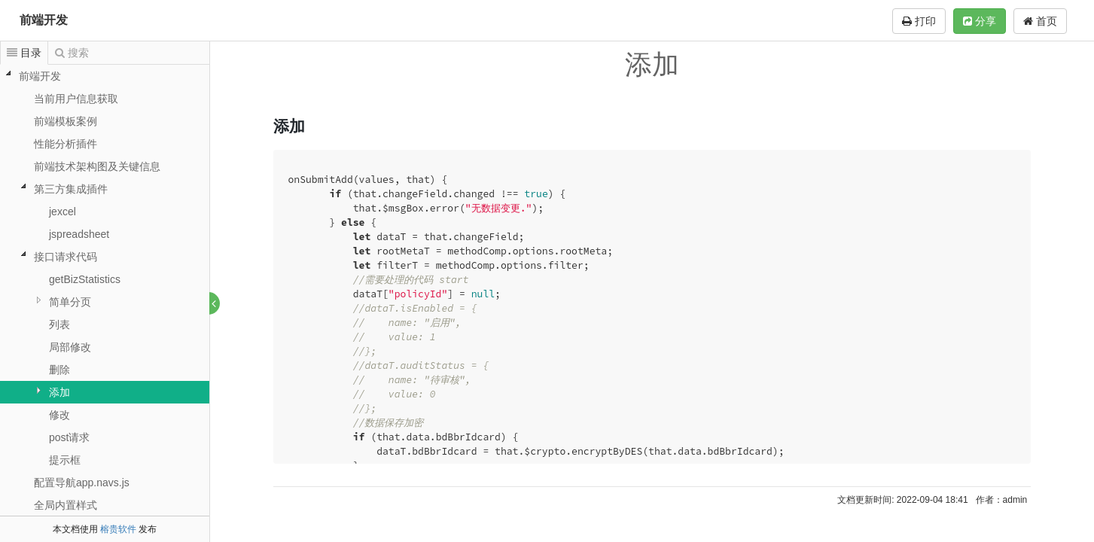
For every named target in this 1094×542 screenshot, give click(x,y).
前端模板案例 (65, 121)
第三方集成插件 (71, 189)
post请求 (69, 437)
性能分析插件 (65, 144)
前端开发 (44, 20)
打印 (919, 21)
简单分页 (70, 302)
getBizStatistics (84, 279)
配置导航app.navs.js (82, 483)
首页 (1040, 21)
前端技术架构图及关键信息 (97, 166)
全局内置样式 (65, 505)
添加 (59, 392)
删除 (59, 370)
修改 (59, 415)
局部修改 (70, 347)
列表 (59, 324)
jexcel (62, 212)
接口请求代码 (65, 257)
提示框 (65, 460)
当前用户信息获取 (76, 99)
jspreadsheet (79, 234)
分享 (979, 21)
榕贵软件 (118, 529)
